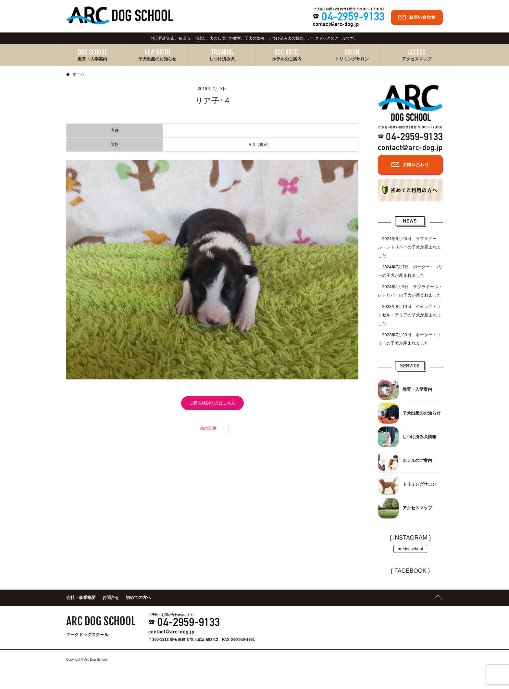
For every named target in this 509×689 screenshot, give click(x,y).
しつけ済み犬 (222, 59)
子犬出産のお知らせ (157, 59)
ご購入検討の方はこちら (212, 403)
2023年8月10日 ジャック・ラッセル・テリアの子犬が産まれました (409, 315)
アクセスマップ (416, 59)
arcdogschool (410, 548)
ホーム (78, 74)
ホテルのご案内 (287, 59)
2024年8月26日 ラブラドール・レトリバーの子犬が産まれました (409, 247)
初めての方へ (138, 597)
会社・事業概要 (81, 597)
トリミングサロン (352, 59)
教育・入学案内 (92, 59)
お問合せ (110, 597)
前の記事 (208, 428)
